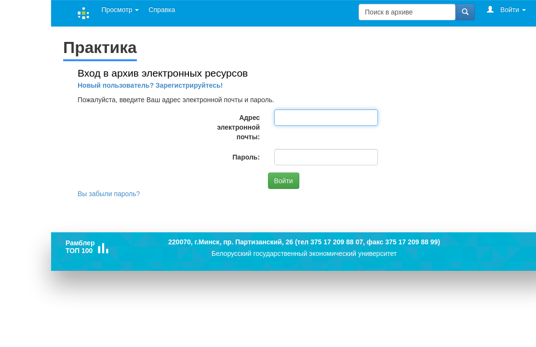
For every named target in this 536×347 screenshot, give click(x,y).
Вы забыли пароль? (109, 194)
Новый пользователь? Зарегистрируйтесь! (150, 85)
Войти (506, 9)
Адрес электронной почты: (238, 127)
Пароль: (246, 157)
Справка (161, 9)
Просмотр (120, 9)
